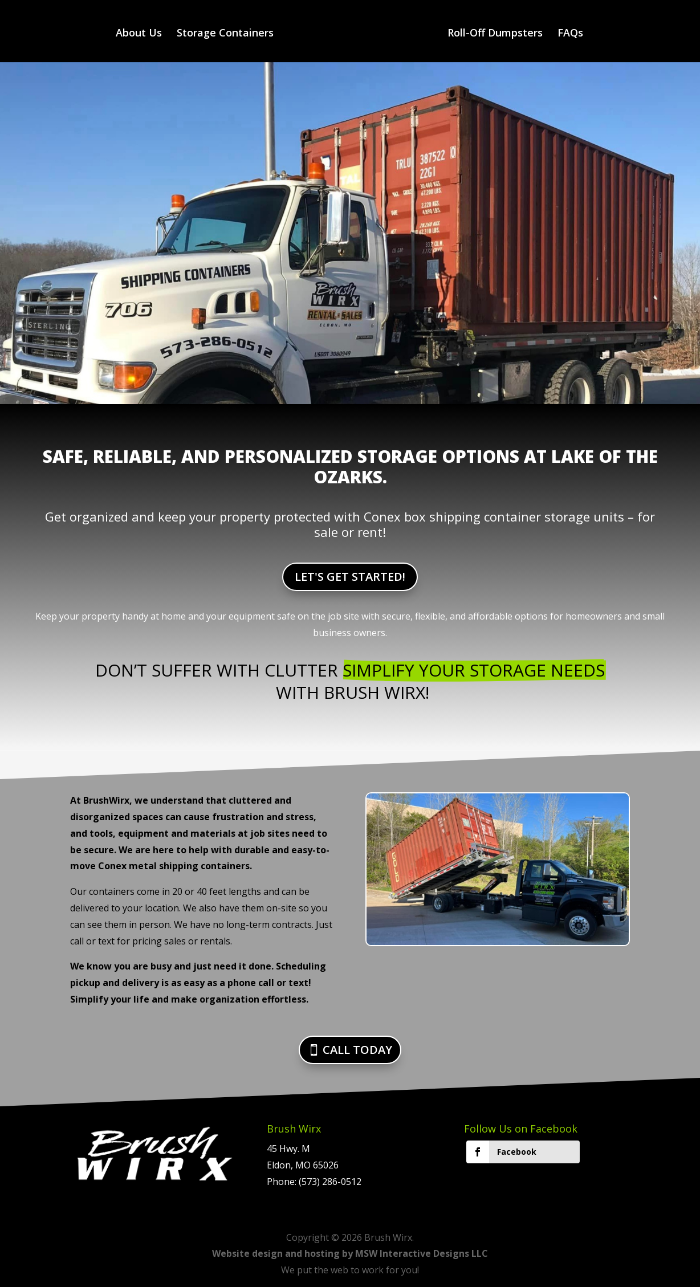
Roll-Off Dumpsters (495, 33)
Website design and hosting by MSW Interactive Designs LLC (350, 1253)
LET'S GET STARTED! (350, 576)
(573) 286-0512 (330, 1181)
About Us (139, 33)
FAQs (570, 33)
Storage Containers (225, 33)
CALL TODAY (357, 1049)
